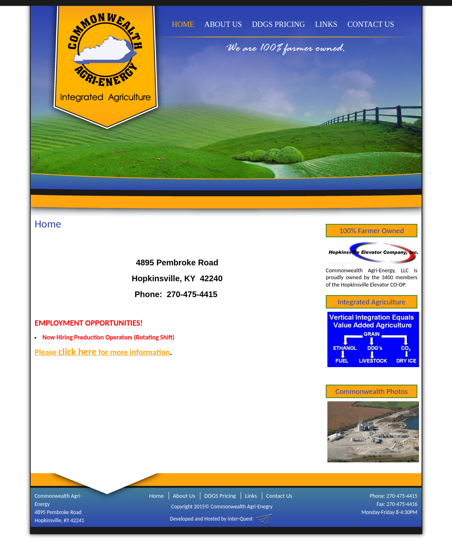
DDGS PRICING (278, 24)
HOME (183, 24)
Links (251, 495)
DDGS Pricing (220, 495)
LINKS (326, 24)
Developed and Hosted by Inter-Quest (211, 518)
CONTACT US (370, 24)
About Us (184, 495)
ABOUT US (223, 24)
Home (156, 495)
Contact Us (279, 495)
